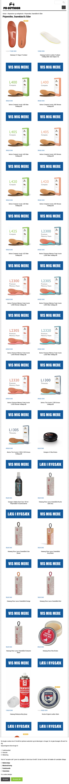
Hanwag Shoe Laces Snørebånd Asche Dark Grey (50, 502)
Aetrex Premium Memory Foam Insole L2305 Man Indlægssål (50, 304)
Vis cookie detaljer (6, 774)
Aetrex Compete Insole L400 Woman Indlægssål (50, 105)
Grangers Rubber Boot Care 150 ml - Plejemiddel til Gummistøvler (18, 502)
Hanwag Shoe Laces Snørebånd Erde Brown (19, 552)
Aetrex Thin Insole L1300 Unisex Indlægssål (50, 403)
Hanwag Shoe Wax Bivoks (50, 651)
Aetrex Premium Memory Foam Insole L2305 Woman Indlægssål (18, 353)
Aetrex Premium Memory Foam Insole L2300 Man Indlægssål (50, 254)
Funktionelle (6, 768)
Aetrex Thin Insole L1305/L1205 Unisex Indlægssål (18, 453)
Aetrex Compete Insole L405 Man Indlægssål (18, 155)
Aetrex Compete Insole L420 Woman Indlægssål (50, 204)
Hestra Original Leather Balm (50, 714)
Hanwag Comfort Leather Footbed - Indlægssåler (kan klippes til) (50, 56)
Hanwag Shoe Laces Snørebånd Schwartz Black (18, 651)
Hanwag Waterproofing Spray (18, 714)
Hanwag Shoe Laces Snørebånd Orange (18, 601)
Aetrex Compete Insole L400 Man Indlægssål (18, 105)
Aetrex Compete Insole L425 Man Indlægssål (18, 254)
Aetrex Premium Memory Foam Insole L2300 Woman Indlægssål (18, 304)
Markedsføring (7, 765)
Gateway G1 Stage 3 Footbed (18, 55)
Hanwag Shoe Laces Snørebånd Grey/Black (50, 552)
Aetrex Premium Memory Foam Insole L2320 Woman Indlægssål (18, 403)
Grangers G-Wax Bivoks (50, 452)
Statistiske (6, 771)
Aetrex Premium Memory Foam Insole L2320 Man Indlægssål (50, 353)
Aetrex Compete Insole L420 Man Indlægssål (18, 204)
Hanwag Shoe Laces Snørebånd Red (50, 601)
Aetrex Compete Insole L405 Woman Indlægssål (50, 155)
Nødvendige (6, 763)
